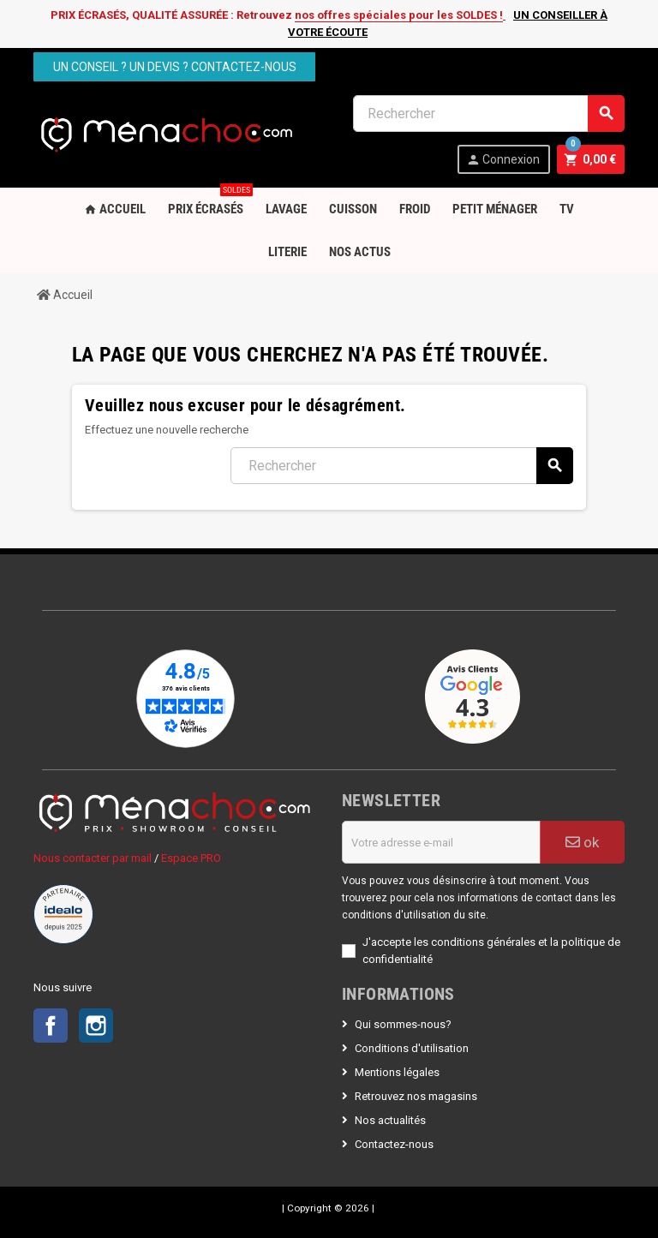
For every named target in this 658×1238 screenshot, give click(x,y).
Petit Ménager (494, 209)
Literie (287, 252)
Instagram (96, 1025)
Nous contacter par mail (92, 858)
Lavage (286, 209)
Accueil (115, 209)
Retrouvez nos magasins (416, 1096)
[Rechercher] (488, 113)
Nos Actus (360, 252)
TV (566, 209)
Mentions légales (397, 1072)
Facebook (50, 1025)
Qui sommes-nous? (403, 1024)
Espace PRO (191, 858)
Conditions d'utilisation (412, 1048)
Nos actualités (390, 1120)
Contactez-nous (394, 1144)
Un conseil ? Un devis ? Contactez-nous (174, 67)
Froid (414, 209)
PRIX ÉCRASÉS (209, 202)
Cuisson (353, 209)
